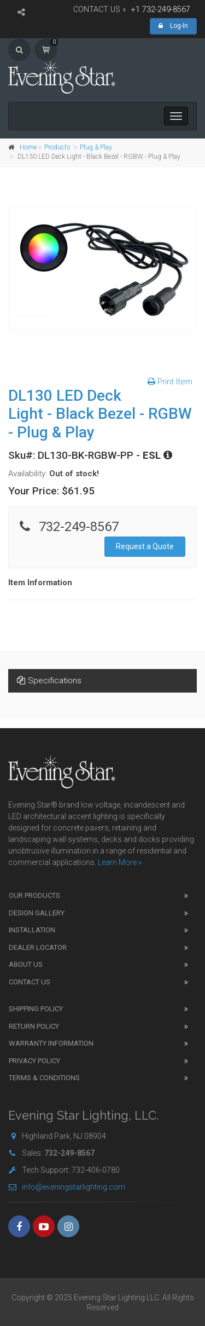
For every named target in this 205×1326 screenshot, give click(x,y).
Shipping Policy (36, 1009)
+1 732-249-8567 (160, 9)
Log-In (173, 26)
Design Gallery (37, 913)
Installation (32, 930)
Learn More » (120, 862)
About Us (26, 964)
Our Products (34, 895)
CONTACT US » (99, 9)
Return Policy (34, 1026)
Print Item (170, 382)
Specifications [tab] (49, 680)
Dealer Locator (38, 947)
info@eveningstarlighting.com (66, 1187)
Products (57, 147)
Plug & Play (96, 147)
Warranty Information (51, 1043)
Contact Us (29, 982)
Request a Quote (145, 546)
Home (28, 147)
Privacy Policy (34, 1061)
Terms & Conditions (44, 1078)
